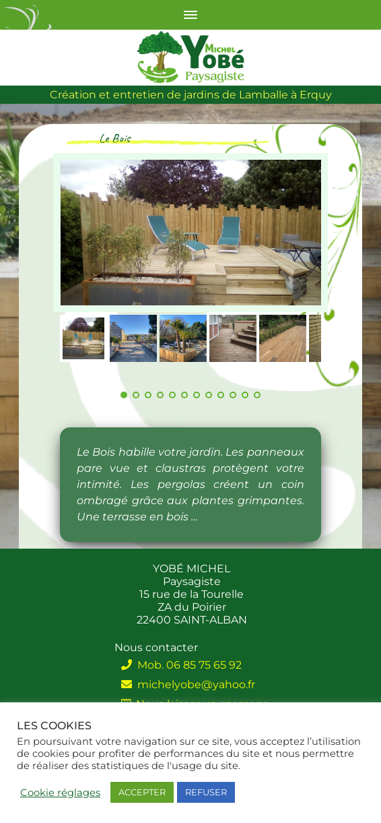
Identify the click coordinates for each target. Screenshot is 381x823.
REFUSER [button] (206, 792)
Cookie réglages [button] (60, 793)
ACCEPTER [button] (142, 792)
